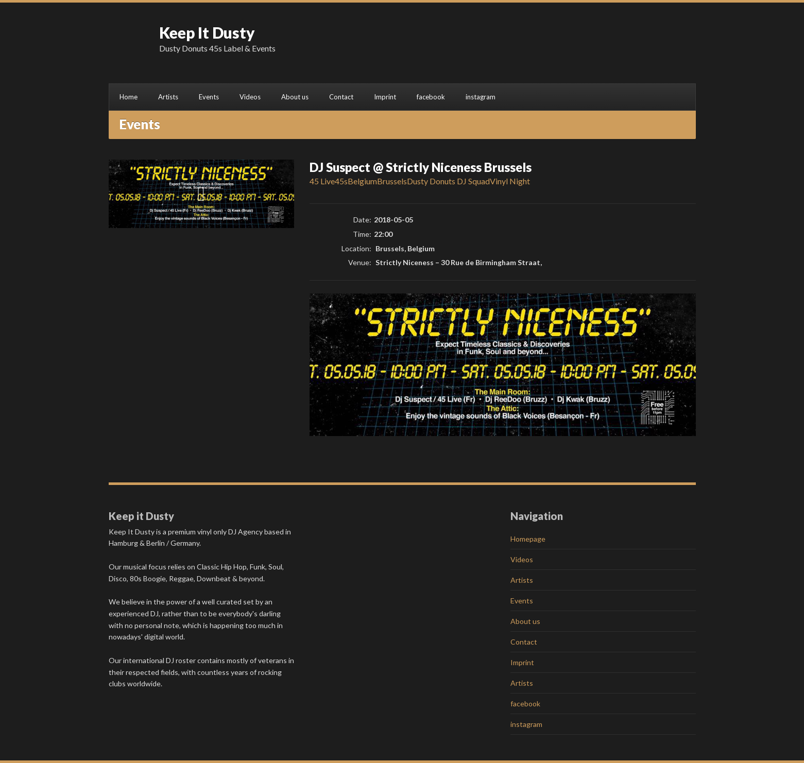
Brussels (392, 181)
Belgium (362, 181)
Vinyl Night (510, 181)
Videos (250, 97)
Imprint (385, 97)
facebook (431, 97)
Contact (341, 97)
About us (295, 97)
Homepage (527, 538)
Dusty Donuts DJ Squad (448, 181)
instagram (480, 97)
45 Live (322, 181)
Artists (168, 97)
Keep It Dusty (207, 32)
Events (209, 97)
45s (341, 181)
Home (128, 97)
